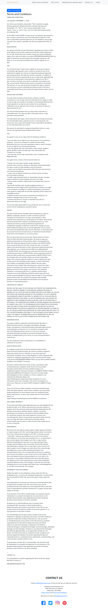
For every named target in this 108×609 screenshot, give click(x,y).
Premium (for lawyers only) (72, 2)
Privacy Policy (45, 592)
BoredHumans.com (61, 596)
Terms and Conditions (60, 592)
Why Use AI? (55, 2)
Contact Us (89, 2)
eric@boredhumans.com (42, 583)
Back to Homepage (14, 10)
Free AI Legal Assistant (40, 2)
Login (98, 2)
